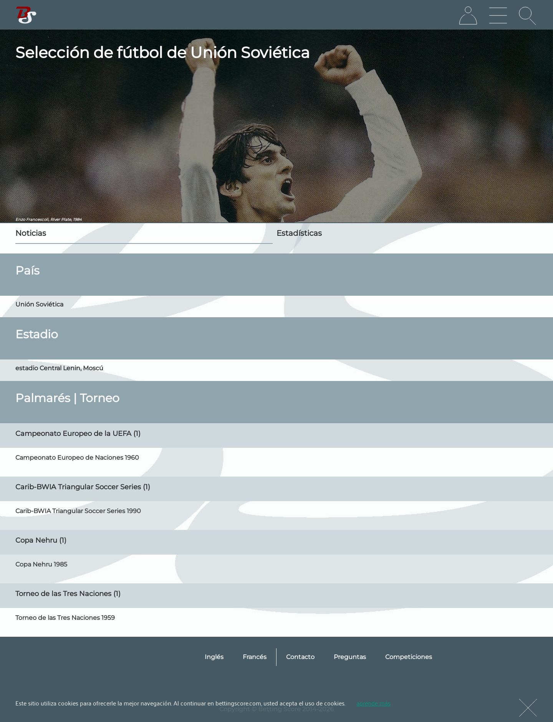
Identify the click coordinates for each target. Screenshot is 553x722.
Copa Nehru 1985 (41, 564)
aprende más (373, 702)
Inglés (214, 657)
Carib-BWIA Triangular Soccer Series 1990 (78, 511)
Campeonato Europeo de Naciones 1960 (77, 457)
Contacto (300, 657)
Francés (255, 657)
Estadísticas (299, 233)
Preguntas (350, 657)
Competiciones (408, 657)
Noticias (30, 233)
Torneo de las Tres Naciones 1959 (65, 617)
